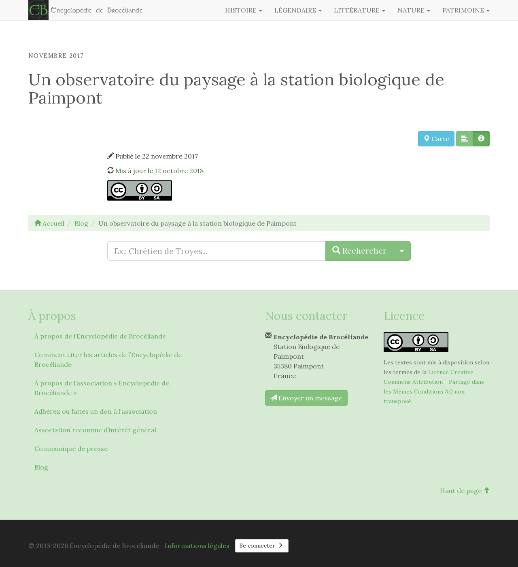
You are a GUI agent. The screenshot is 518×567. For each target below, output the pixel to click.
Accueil (49, 223)
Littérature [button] (359, 10)
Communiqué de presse (71, 448)
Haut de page (465, 491)
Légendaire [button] (298, 10)
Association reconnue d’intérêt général (95, 430)
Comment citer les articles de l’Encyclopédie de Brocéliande (108, 359)
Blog (41, 467)
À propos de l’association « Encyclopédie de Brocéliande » (101, 388)
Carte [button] (436, 139)
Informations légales (197, 546)
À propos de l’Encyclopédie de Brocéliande (100, 336)
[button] (464, 138)
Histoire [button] (243, 10)
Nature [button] (413, 10)
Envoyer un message (306, 398)
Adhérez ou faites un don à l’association (95, 411)
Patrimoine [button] (466, 10)
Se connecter (262, 545)
